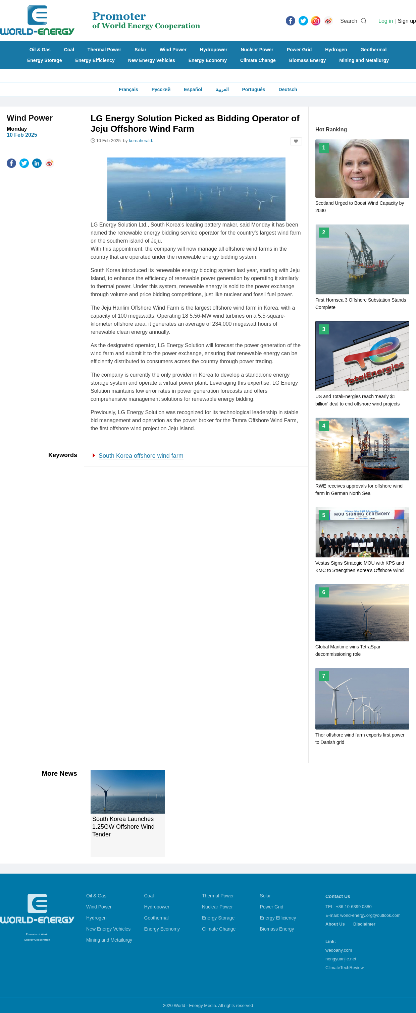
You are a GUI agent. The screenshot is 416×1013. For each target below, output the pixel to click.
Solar (140, 49)
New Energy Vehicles (151, 60)
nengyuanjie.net (340, 958)
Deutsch (288, 89)
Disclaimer (364, 924)
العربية (222, 89)
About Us (335, 924)
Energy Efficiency (95, 60)
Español (193, 89)
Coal (69, 49)
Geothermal (373, 49)
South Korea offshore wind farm (141, 455)
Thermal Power (104, 49)
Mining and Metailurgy (364, 60)
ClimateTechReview (344, 967)
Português (253, 89)
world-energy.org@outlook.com (370, 915)
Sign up (407, 21)
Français (128, 89)
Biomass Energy (307, 60)
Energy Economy (208, 60)
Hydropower (213, 49)
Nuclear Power (257, 49)
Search (348, 21)
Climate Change (258, 60)
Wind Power (173, 49)
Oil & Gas (40, 49)
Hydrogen (336, 49)
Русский (161, 89)
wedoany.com (338, 950)
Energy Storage (44, 60)
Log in (385, 21)
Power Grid (299, 49)
